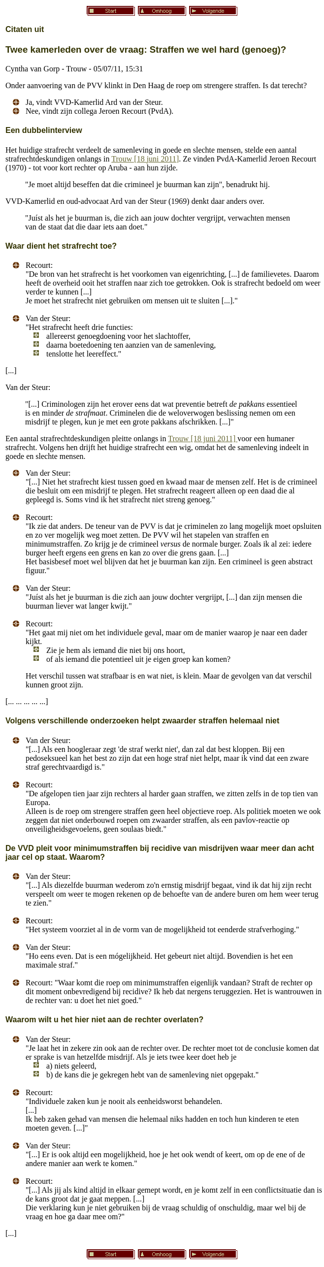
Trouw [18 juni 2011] (145, 159)
